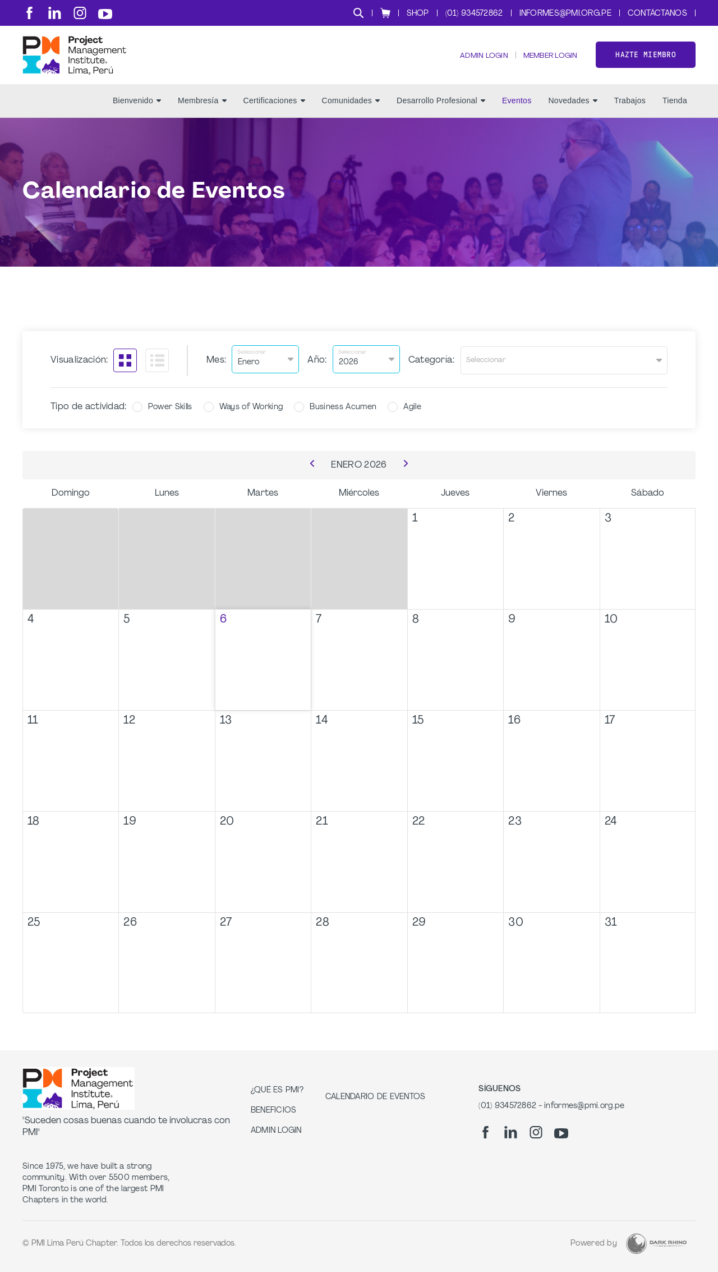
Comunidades (351, 112)
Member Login (547, 62)
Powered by (593, 1243)
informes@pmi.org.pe (565, 14)
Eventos (517, 112)
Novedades (572, 112)
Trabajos (630, 112)
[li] (55, 13)
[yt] (105, 14)
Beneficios (274, 1110)
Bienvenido (137, 112)
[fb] (29, 13)
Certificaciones (274, 112)
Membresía (202, 112)
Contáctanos (657, 14)
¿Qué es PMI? (277, 1090)
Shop (418, 14)
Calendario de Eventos (375, 1097)
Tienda (674, 112)
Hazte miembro (645, 61)
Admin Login (475, 62)
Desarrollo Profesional (441, 112)
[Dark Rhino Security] (656, 1243)
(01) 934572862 (474, 14)
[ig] (80, 13)
